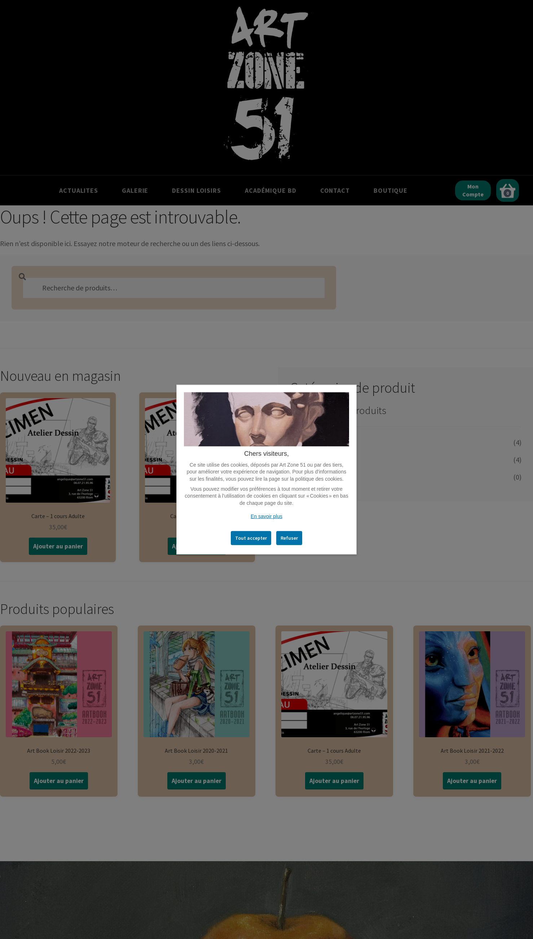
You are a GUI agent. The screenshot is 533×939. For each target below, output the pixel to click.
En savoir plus (266, 516)
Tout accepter (251, 538)
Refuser (289, 538)
